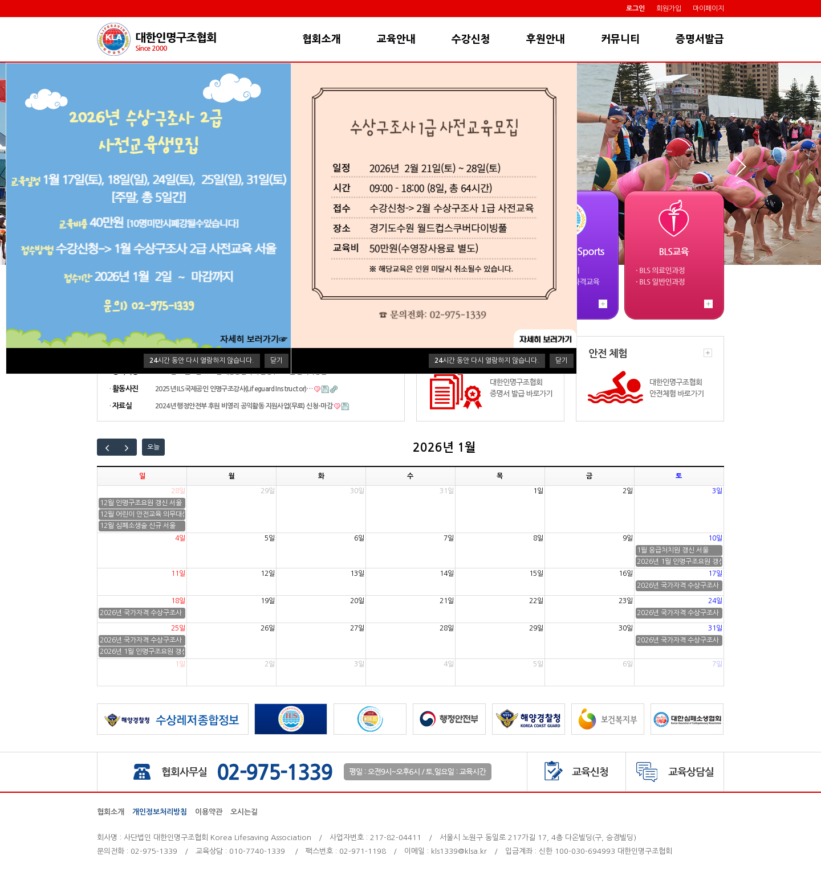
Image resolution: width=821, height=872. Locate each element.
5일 (270, 538)
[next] (127, 447)
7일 (449, 538)
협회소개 (321, 39)
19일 (268, 600)
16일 (626, 573)
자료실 (122, 406)
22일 (536, 600)
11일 (178, 573)
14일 (447, 573)
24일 (715, 600)
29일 (268, 491)
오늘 (153, 447)
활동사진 (125, 388)
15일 (536, 573)
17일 (715, 573)
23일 (626, 600)
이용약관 (208, 812)
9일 (628, 538)
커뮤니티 (620, 39)
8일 (538, 538)
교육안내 (396, 39)
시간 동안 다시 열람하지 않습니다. (201, 360)
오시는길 (244, 812)
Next (739, 166)
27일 (357, 628)
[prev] (107, 447)
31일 (447, 491)
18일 (178, 600)
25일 (178, 628)
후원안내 (545, 39)
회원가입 (668, 8)
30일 (357, 491)
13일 (357, 573)
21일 (447, 600)
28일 (178, 491)
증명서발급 (700, 39)
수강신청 (471, 39)
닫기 (276, 360)
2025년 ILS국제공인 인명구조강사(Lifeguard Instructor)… (233, 389)
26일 (268, 628)
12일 (268, 573)
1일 (538, 491)
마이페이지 (708, 8)
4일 (180, 538)
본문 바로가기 (0, 17)
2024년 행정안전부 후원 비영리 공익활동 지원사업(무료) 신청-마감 (243, 406)
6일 (359, 538)
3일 (717, 491)
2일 (628, 491)
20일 (357, 600)
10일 (715, 538)
